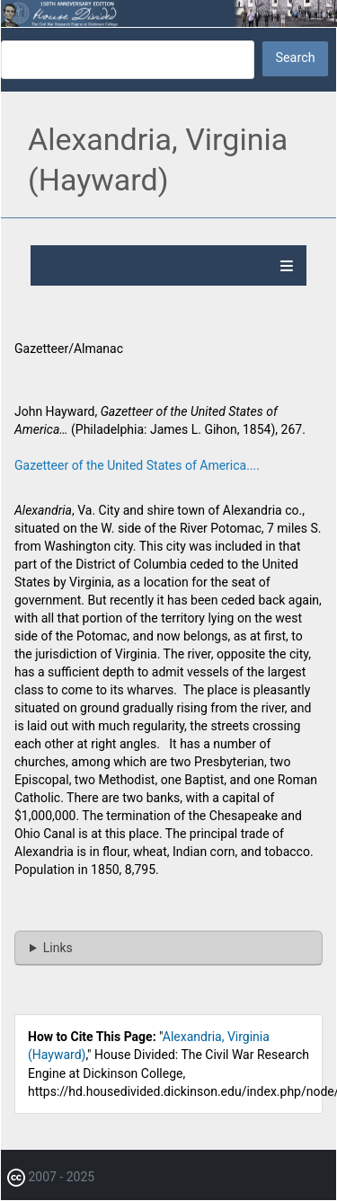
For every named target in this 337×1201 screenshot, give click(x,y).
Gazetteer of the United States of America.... (137, 465)
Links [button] (58, 947)
